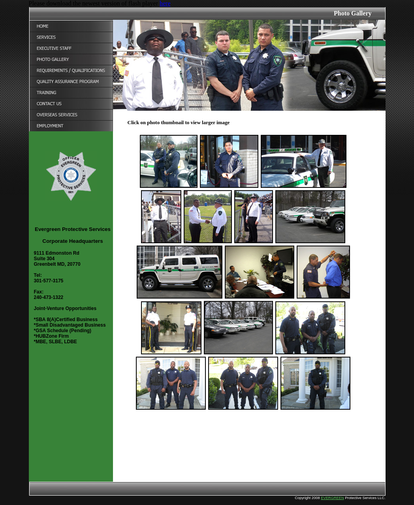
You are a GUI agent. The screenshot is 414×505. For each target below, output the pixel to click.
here (165, 3)
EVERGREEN (332, 498)
